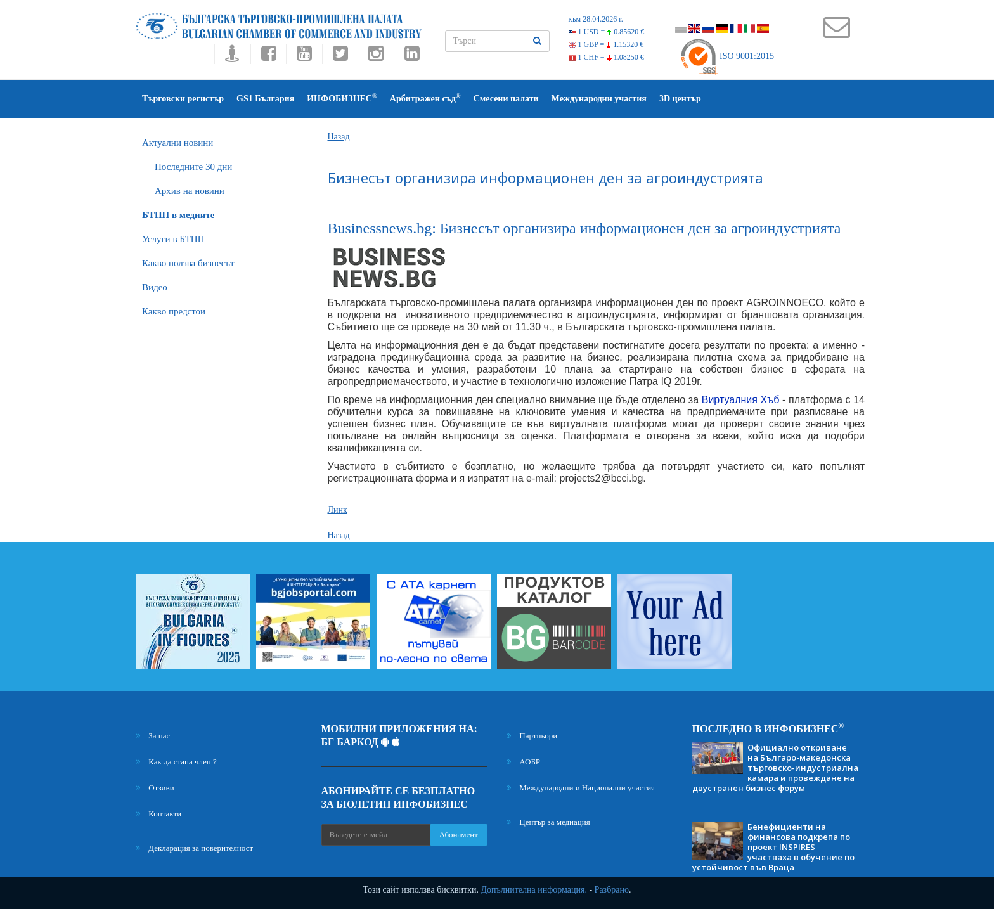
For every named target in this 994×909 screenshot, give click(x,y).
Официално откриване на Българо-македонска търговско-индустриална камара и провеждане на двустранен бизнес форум (775, 768)
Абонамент (458, 834)
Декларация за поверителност (194, 848)
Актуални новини (177, 143)
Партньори (532, 735)
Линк (337, 510)
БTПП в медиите (178, 215)
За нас (153, 735)
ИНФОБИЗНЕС (342, 98)
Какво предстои (173, 311)
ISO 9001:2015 (727, 56)
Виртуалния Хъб (741, 399)
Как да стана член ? (176, 761)
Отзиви (155, 787)
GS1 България (265, 98)
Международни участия (599, 98)
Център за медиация (548, 822)
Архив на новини (189, 191)
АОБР (523, 761)
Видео (154, 287)
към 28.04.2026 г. (596, 19)
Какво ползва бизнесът (188, 263)
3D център (680, 98)
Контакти (158, 813)
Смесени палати (506, 98)
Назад (339, 136)
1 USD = (607, 31)
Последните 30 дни (193, 167)
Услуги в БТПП (173, 239)
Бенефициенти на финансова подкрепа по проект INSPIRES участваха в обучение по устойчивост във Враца (773, 847)
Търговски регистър (183, 98)
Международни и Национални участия (581, 787)
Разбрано (612, 889)
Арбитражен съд (425, 98)
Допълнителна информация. (534, 889)
